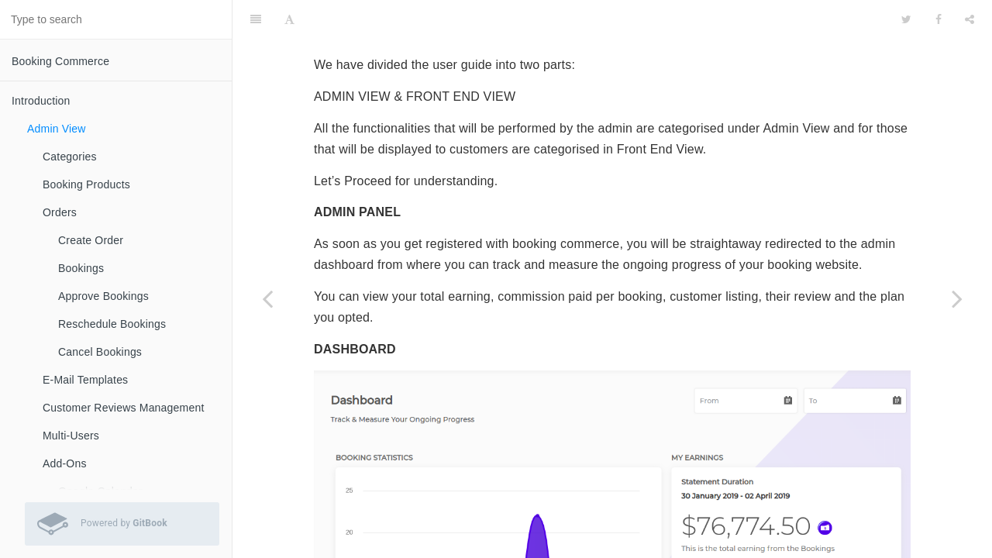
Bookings (81, 268)
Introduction (41, 101)
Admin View (56, 128)
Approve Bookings (103, 296)
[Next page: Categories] (957, 298)
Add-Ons (65, 463)
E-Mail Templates (85, 380)
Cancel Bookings (100, 352)
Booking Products (86, 184)
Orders (60, 212)
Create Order (90, 240)
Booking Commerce (60, 61)
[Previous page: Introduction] (267, 298)
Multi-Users (71, 435)
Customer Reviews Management (123, 407)
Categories (70, 156)
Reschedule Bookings (112, 324)
